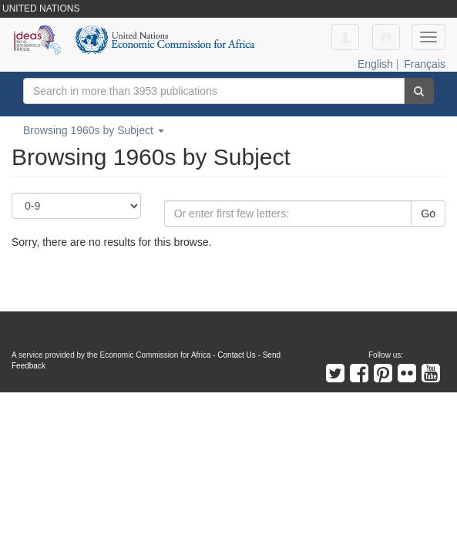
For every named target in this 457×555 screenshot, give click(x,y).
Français (424, 64)
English (375, 64)
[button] (386, 37)
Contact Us (236, 355)
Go (428, 213)
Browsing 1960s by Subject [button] (93, 130)
